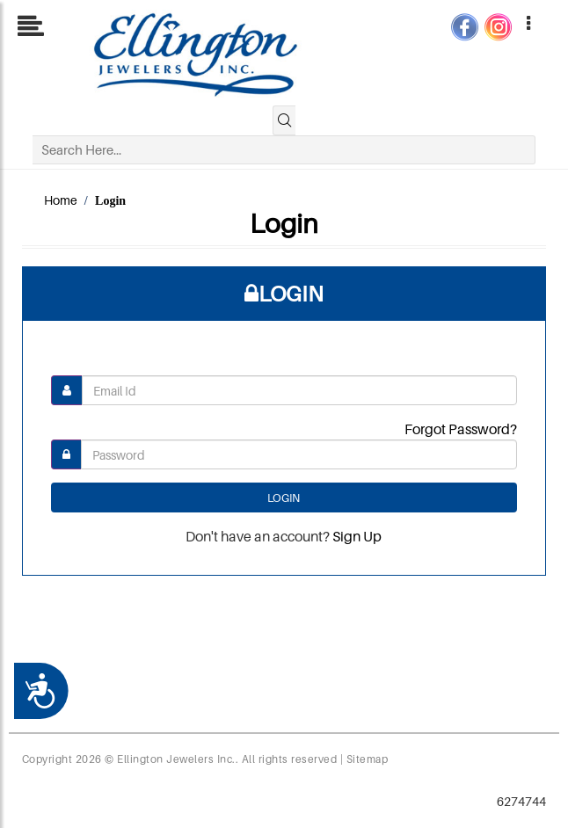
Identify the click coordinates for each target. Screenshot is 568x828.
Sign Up (357, 536)
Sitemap (367, 759)
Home (60, 199)
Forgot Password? (460, 429)
